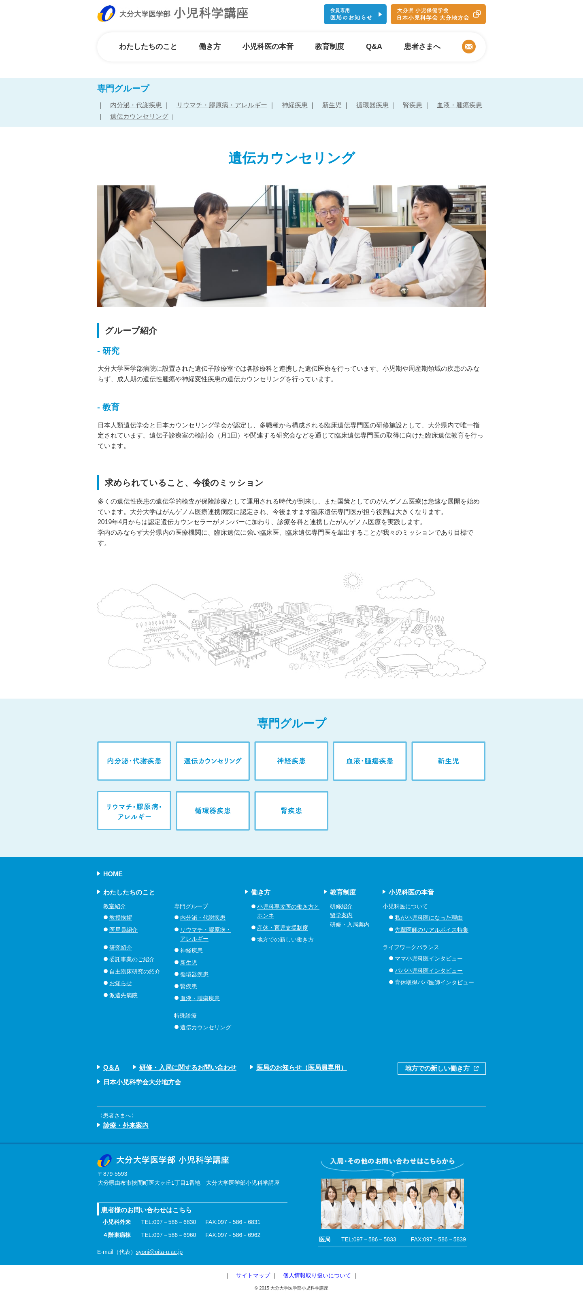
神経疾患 (295, 105)
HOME (113, 874)
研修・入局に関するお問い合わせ (187, 1067)
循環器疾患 (372, 105)
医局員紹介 (123, 929)
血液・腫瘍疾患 (459, 105)
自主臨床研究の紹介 (134, 971)
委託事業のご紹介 (132, 959)
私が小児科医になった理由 (429, 917)
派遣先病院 (123, 995)
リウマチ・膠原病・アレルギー (222, 105)
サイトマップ (253, 1275)
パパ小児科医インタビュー (429, 970)
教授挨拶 (120, 917)
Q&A (374, 46)
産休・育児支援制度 (282, 927)
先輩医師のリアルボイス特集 (431, 929)
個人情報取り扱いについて (317, 1275)
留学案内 (341, 915)
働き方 (210, 46)
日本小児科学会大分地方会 (142, 1082)
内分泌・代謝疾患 (136, 105)
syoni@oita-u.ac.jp (159, 1252)
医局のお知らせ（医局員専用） (301, 1067)
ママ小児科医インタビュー (429, 958)
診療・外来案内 (126, 1125)
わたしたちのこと (148, 46)
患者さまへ (422, 46)
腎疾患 (412, 105)
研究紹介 (120, 947)
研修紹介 (341, 906)
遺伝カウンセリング (139, 116)
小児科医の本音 (268, 46)
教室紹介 (114, 906)
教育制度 (329, 46)
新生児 (332, 105)
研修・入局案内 (350, 924)
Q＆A (111, 1067)
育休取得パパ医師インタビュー (434, 982)
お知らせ (120, 983)
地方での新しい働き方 (285, 939)
